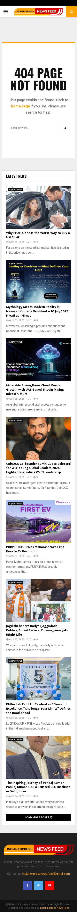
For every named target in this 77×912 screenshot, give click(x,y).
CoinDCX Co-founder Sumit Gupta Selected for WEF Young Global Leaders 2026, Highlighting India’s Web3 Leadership (38, 468)
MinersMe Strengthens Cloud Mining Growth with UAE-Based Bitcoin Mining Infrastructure (35, 390)
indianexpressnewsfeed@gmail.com (46, 873)
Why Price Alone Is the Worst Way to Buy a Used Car (38, 235)
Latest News (16, 176)
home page (20, 106)
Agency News (15, 189)
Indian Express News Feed (54, 907)
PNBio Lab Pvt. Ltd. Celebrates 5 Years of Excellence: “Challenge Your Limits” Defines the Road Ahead (38, 709)
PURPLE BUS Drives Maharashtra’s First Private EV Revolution (35, 549)
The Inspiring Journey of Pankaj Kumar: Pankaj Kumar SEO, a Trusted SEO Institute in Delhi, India (38, 787)
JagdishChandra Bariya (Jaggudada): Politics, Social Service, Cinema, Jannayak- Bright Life (37, 630)
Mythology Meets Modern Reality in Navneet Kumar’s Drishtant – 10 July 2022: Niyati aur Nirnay (37, 311)
